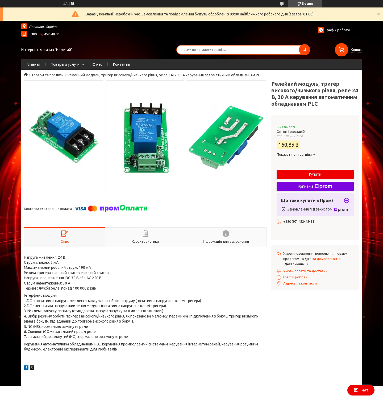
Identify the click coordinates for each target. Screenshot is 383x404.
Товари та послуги (47, 75)
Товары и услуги (65, 64)
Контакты (121, 64)
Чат (361, 390)
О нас (97, 64)
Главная (33, 64)
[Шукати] (304, 49)
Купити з (315, 186)
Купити (315, 174)
